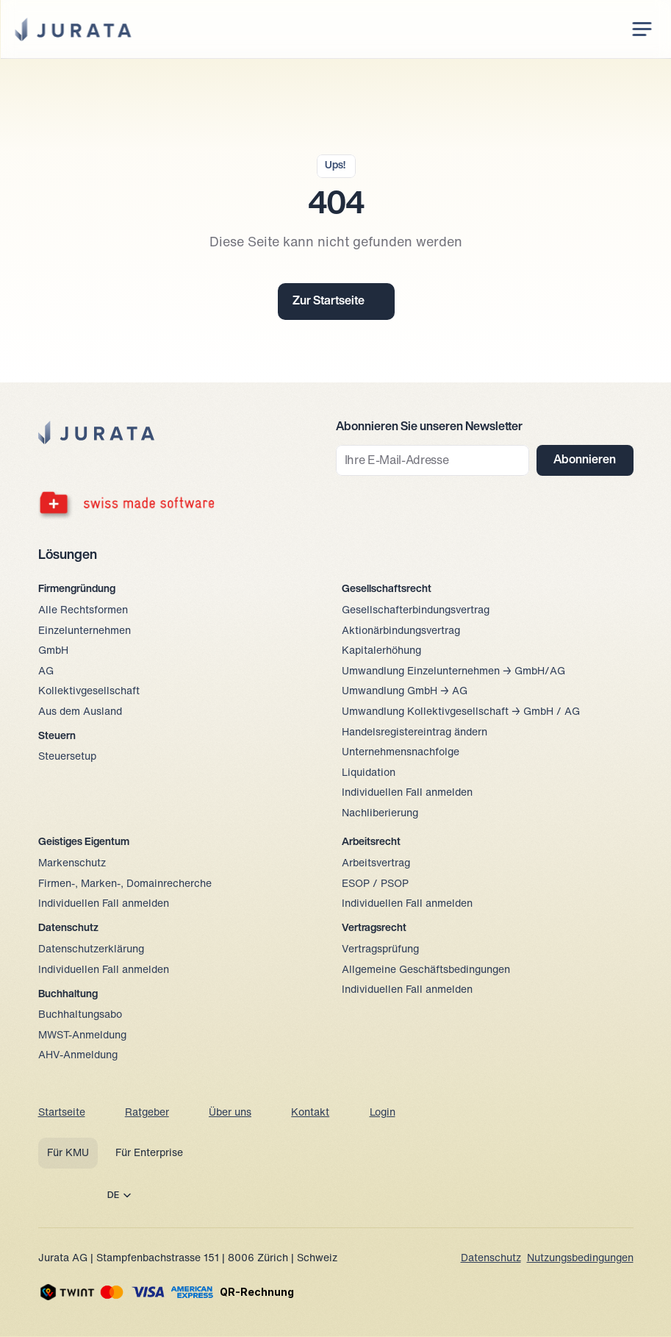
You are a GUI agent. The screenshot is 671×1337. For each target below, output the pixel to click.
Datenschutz (491, 1258)
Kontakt (310, 1113)
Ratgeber (147, 1113)
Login (382, 1113)
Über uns (230, 1113)
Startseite (61, 1113)
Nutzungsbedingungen (580, 1258)
